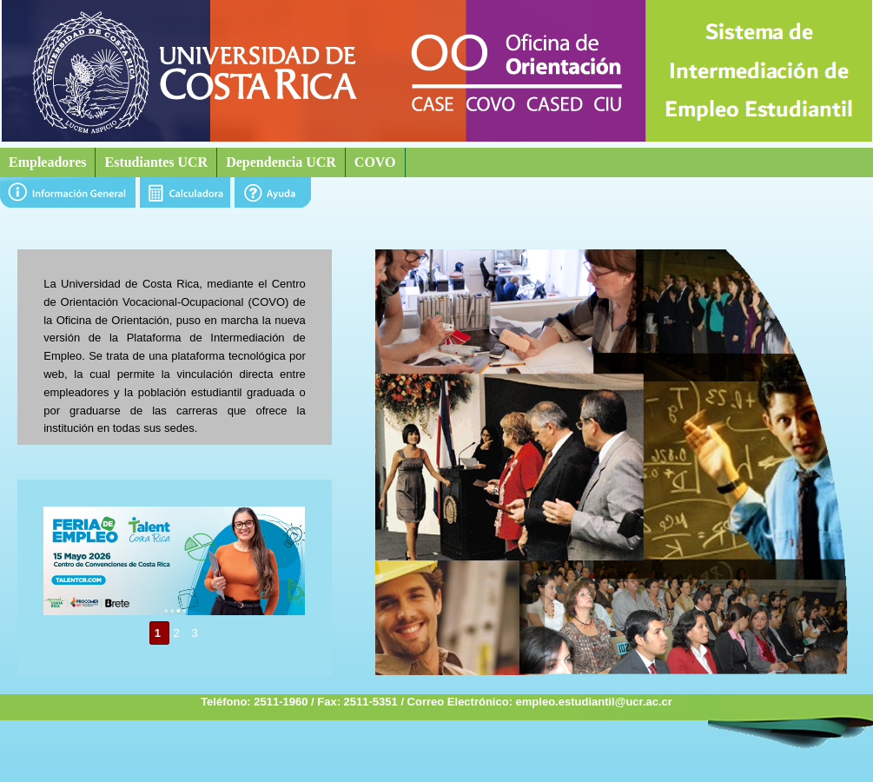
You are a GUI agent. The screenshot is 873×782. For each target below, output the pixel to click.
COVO (375, 162)
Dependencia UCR (281, 162)
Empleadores (47, 162)
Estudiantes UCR (156, 162)
